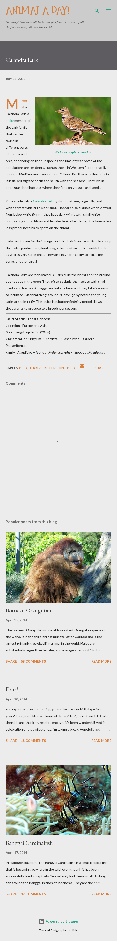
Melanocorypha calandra (73, 152)
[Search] (97, 8)
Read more (101, 661)
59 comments (33, 661)
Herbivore (38, 368)
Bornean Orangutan (28, 610)
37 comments (33, 894)
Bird (23, 368)
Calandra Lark (43, 201)
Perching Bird (62, 368)
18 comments (33, 740)
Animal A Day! (38, 11)
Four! (12, 689)
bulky (10, 120)
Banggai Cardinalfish (29, 842)
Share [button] (99, 368)
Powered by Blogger (58, 921)
